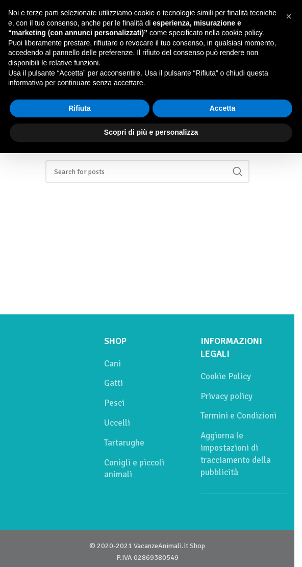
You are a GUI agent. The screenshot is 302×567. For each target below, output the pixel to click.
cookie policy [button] (242, 33)
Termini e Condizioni (238, 415)
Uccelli (117, 422)
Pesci (114, 403)
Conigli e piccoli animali (134, 468)
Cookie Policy (225, 376)
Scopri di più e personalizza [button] (151, 132)
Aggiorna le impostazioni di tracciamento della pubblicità (235, 453)
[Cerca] (147, 171)
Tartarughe (124, 442)
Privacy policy (226, 396)
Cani (112, 363)
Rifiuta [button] (79, 108)
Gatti (113, 383)
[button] (289, 16)
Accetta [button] (223, 108)
